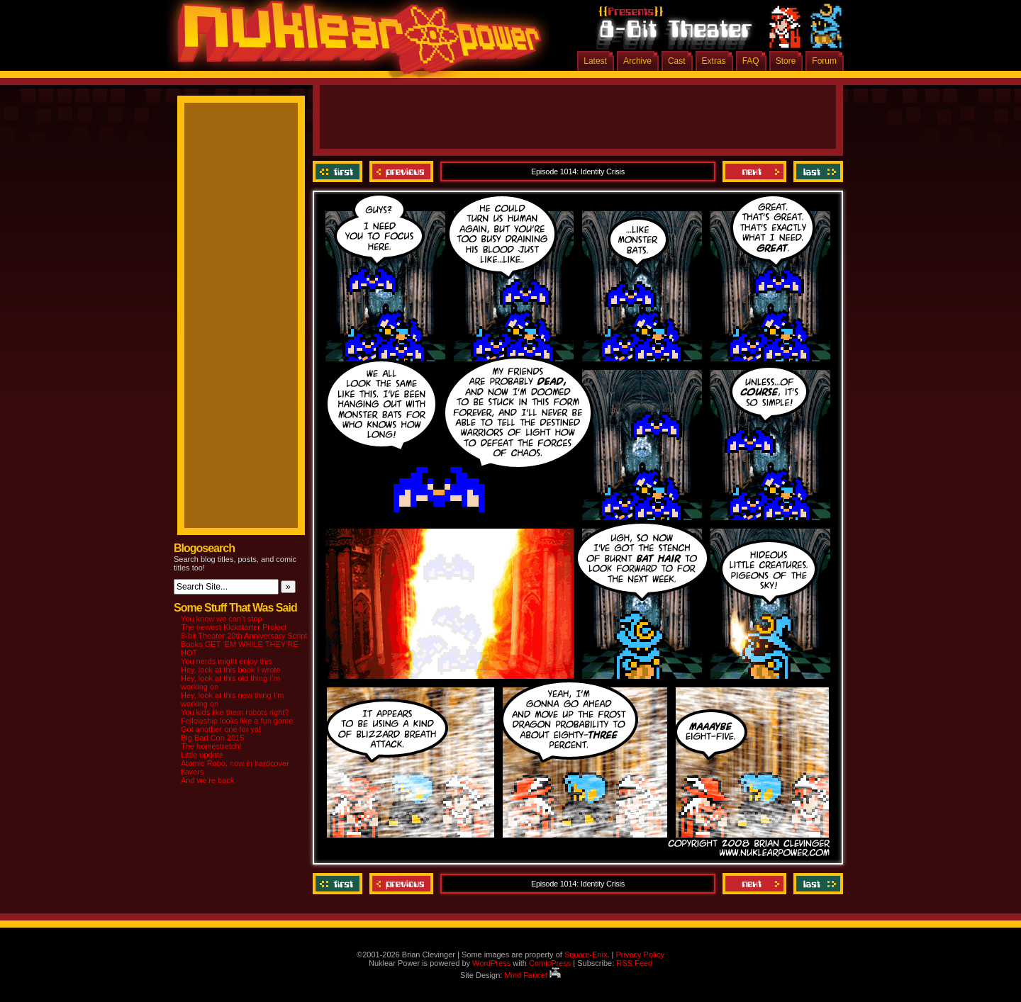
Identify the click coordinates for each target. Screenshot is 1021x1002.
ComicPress (550, 963)
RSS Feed (634, 963)
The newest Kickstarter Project (233, 627)
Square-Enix (586, 954)
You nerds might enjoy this (226, 661)
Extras (714, 61)
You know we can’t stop (221, 618)
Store (786, 61)
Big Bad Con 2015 (212, 737)
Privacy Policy (639, 954)
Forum (824, 61)
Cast (677, 61)
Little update (202, 754)
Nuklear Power (354, 42)
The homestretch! (211, 746)
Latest (595, 61)
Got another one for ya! (221, 729)
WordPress (491, 963)
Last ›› (816, 171)
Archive (637, 61)
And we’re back (207, 780)
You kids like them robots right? (235, 712)
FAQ (750, 61)
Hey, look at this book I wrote (230, 669)
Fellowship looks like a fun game (237, 720)
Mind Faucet (532, 975)
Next (754, 171)
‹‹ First (339, 171)
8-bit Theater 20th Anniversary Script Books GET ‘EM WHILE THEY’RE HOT (244, 644)
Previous (401, 171)
